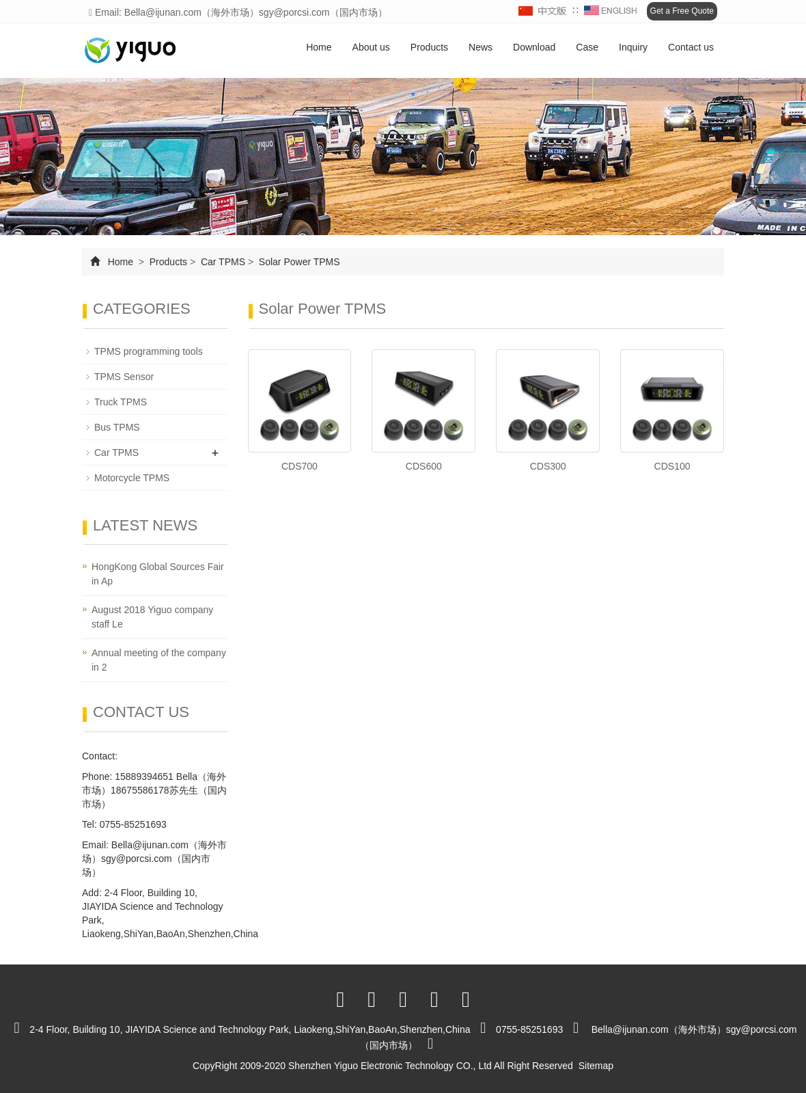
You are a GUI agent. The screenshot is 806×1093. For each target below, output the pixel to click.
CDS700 (299, 466)
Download (534, 47)
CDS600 (424, 466)
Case (587, 47)
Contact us (691, 47)
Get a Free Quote (682, 11)
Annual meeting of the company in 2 (159, 660)
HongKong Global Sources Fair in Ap (158, 573)
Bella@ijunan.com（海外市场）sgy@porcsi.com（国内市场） (154, 858)
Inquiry (633, 47)
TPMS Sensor (124, 376)
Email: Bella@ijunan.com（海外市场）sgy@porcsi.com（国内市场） (238, 12)
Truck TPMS (120, 401)
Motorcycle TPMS (131, 477)
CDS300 (548, 466)
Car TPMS (223, 261)
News (480, 47)
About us (371, 47)
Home (318, 47)
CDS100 (672, 466)
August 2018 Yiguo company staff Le (152, 617)
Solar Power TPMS (298, 261)
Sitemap (596, 1065)
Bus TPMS (117, 427)
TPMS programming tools (148, 351)
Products (429, 47)
